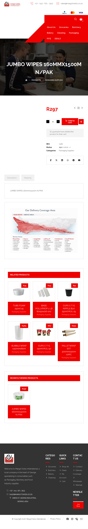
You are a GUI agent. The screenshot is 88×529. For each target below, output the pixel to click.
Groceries (51, 472)
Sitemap (77, 491)
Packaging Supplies (66, 151)
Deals (62, 476)
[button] (81, 19)
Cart (62, 487)
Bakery (50, 480)
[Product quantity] (53, 122)
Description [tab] (12, 183)
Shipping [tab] (28, 183)
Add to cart (71, 123)
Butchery (51, 476)
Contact (77, 472)
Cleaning (51, 484)
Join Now (78, 510)
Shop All (64, 472)
